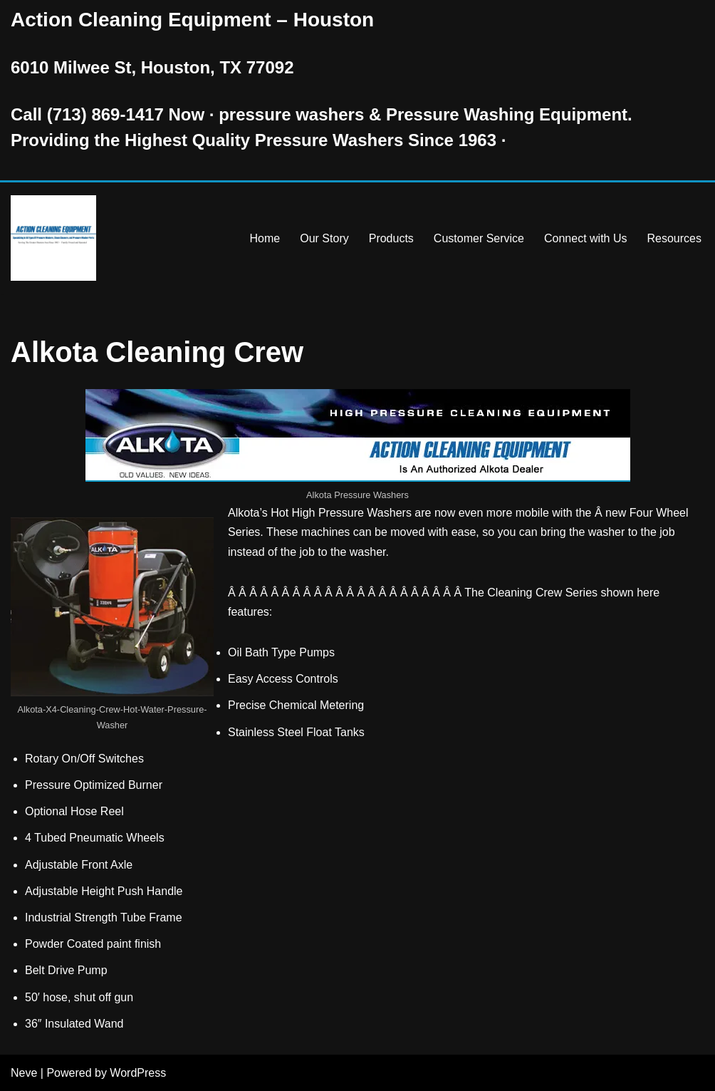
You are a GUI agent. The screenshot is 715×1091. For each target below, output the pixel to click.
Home (265, 238)
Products (391, 238)
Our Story (324, 238)
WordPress (138, 1073)
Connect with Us (585, 238)
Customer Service (479, 238)
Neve (24, 1073)
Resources (674, 238)
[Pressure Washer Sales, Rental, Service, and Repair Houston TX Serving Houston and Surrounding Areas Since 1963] (53, 238)
